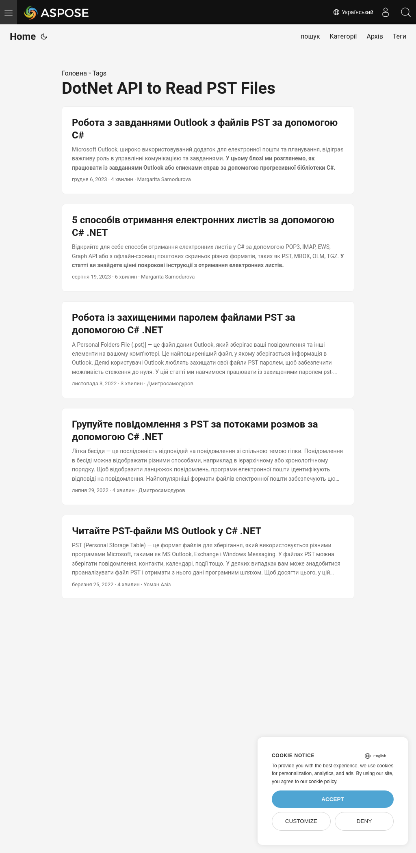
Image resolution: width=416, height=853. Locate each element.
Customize (301, 821)
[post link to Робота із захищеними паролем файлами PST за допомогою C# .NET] (208, 350)
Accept (332, 799)
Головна (74, 73)
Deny (364, 821)
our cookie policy (318, 781)
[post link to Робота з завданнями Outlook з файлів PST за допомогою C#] (208, 150)
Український (353, 12)
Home (23, 36)
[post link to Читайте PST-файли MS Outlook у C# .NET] (208, 557)
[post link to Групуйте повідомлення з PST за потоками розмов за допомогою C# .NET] (208, 456)
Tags (99, 73)
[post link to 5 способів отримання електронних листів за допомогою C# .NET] (208, 247)
